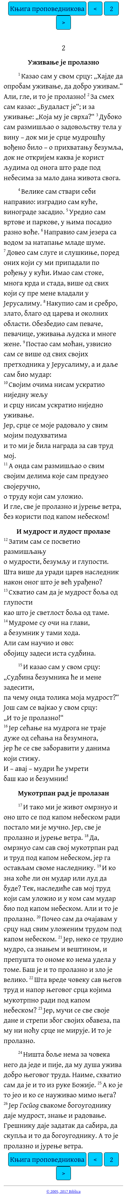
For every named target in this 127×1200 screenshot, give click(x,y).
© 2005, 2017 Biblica (63, 1191)
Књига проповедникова (47, 8)
